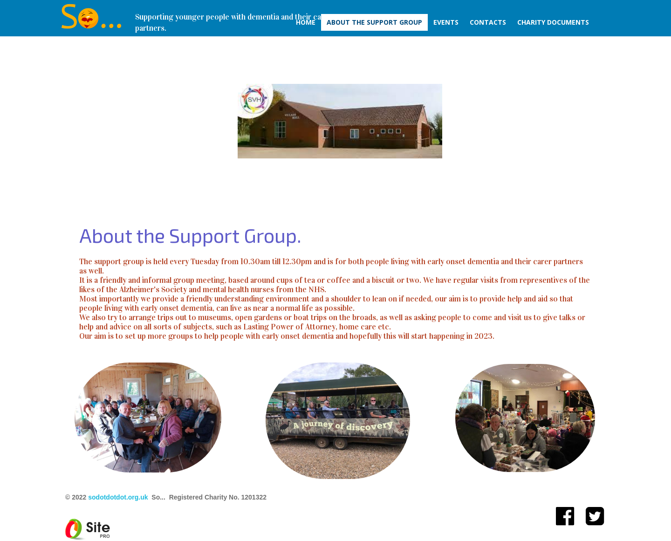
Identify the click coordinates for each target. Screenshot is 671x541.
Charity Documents (553, 22)
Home (305, 22)
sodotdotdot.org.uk (118, 497)
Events (446, 22)
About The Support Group (374, 22)
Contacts (488, 22)
